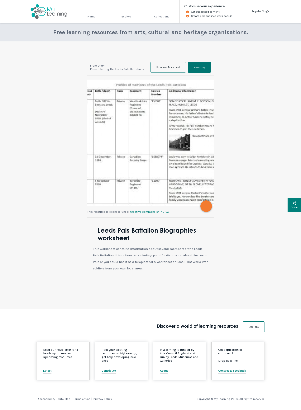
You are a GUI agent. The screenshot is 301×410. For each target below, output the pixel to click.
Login (266, 11)
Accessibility (46, 399)
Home (91, 16)
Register (256, 11)
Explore (126, 16)
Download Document (168, 67)
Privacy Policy (102, 399)
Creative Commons (149, 211)
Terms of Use (81, 399)
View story (199, 67)
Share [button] (294, 205)
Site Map (64, 399)
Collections (161, 16)
